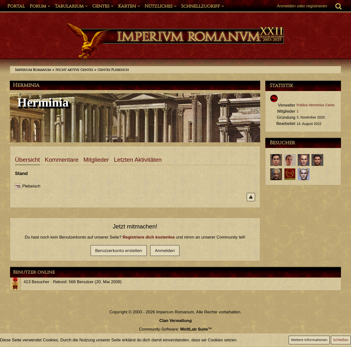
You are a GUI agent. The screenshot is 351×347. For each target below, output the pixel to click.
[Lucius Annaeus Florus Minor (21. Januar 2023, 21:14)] (290, 160)
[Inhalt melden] (251, 197)
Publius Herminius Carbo (316, 105)
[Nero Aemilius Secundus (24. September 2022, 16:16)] (304, 160)
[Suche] (338, 6)
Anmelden (165, 250)
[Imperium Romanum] (175, 41)
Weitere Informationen (309, 339)
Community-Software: (175, 329)
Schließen (341, 339)
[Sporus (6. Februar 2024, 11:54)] (276, 160)
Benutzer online (34, 272)
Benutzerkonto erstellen (118, 250)
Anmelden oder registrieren (302, 6)
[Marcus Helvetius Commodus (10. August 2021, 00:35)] (290, 174)
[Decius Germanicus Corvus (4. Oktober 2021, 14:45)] (276, 174)
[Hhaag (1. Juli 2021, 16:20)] (304, 174)
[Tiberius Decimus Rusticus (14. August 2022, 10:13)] (317, 160)
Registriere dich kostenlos (149, 237)
